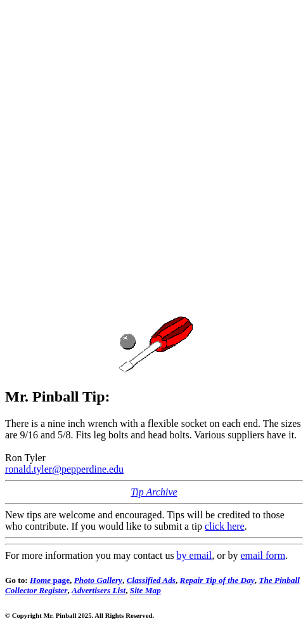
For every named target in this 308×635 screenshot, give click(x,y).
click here (225, 526)
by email (194, 555)
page (50, 580)
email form (262, 555)
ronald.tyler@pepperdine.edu (64, 469)
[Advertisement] (154, 159)
